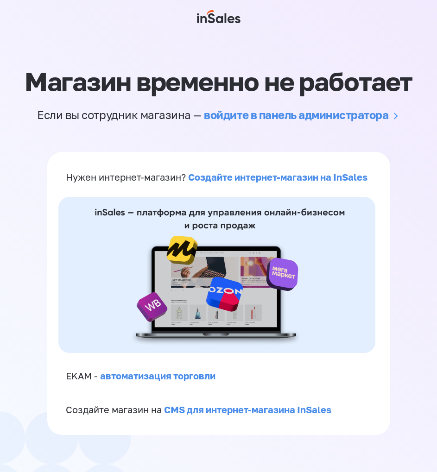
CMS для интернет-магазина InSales (247, 409)
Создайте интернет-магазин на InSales (277, 177)
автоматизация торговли (157, 375)
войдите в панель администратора (296, 114)
